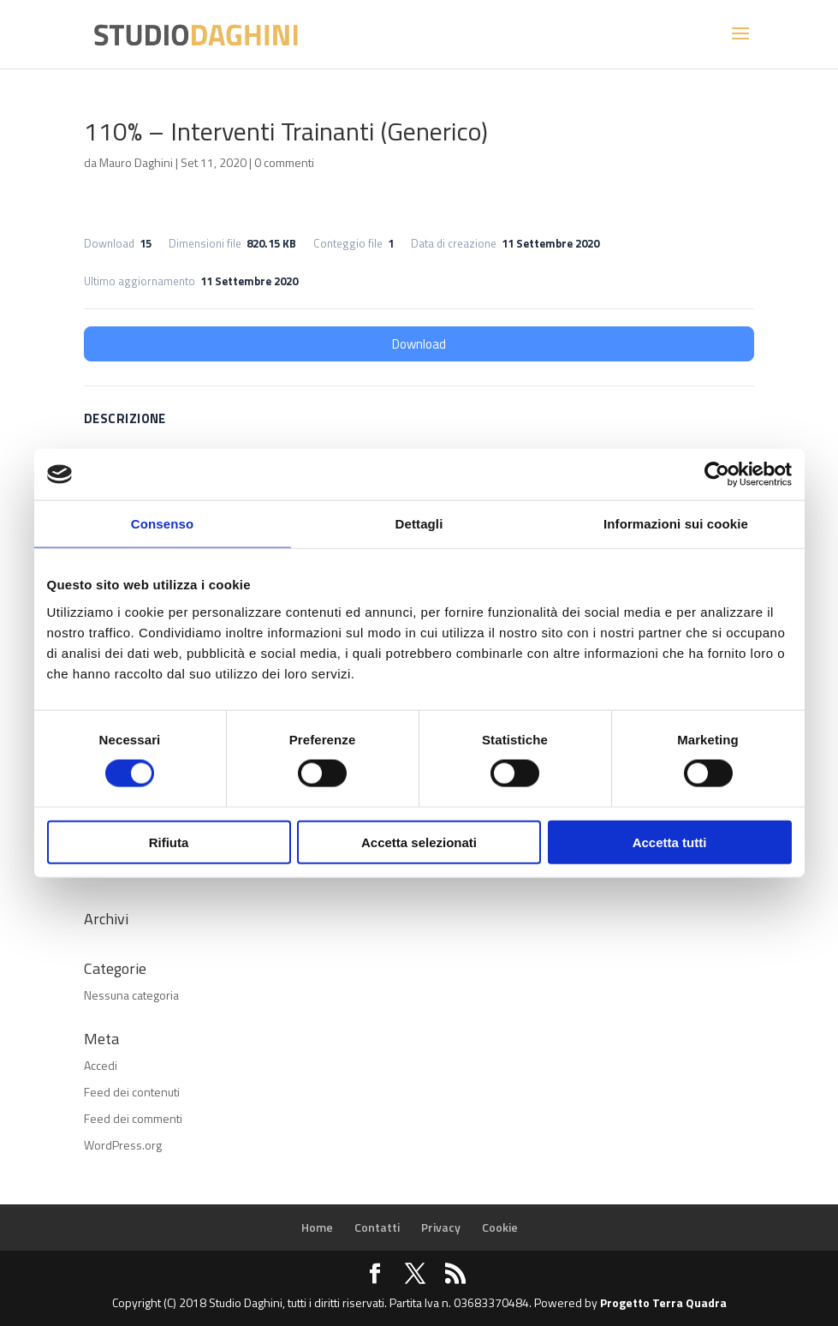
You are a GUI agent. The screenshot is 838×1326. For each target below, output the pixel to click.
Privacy (441, 1227)
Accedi (100, 1065)
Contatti (377, 1227)
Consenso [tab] (162, 524)
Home (317, 1227)
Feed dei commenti (133, 1118)
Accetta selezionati (419, 841)
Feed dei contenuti (132, 1092)
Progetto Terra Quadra (663, 1302)
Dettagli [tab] (419, 524)
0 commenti (284, 162)
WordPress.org (123, 1145)
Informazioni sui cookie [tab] (675, 524)
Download (419, 344)
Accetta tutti (670, 841)
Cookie (500, 1227)
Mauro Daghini (136, 162)
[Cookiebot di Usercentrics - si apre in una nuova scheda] (717, 474)
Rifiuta (169, 841)
